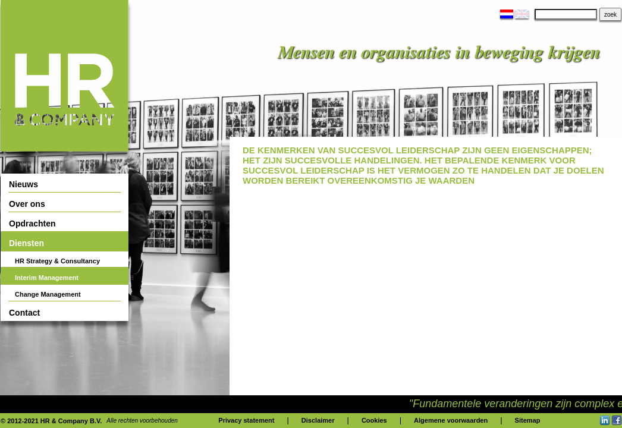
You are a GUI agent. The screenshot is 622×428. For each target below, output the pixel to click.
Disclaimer (318, 420)
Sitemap (528, 420)
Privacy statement (246, 420)
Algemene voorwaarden (451, 420)
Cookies (374, 420)
